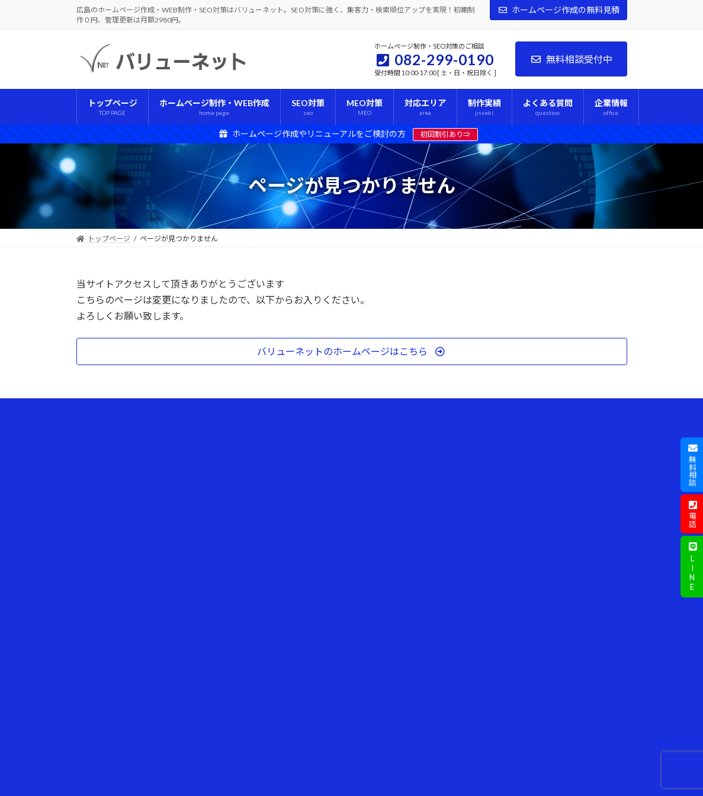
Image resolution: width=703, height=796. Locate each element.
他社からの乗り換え (258, 623)
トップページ (105, 437)
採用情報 (98, 705)
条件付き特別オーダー (261, 561)
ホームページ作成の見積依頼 (130, 664)
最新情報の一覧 (108, 684)
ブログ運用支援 (250, 581)
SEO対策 (239, 520)
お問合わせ (101, 644)
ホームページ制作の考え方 (133, 602)
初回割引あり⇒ (445, 134)
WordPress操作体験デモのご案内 (279, 664)
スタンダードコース (264, 478)
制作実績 (98, 499)
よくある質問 (105, 520)
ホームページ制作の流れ (123, 458)
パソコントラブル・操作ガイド (417, 520)
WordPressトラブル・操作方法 (418, 499)
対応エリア (101, 478)
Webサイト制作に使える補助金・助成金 (425, 566)
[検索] (606, 559)
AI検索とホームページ (403, 458)
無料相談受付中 (571, 59)
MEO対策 (241, 540)
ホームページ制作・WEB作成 (273, 437)
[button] (351, 351)
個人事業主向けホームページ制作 (279, 602)
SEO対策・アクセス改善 (406, 478)
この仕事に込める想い (126, 581)
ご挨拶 (101, 561)
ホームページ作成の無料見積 (558, 10)
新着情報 (382, 540)
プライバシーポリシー (119, 623)
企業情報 (98, 540)
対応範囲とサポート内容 (265, 644)
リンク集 (98, 726)
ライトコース (254, 458)
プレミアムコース (260, 499)
